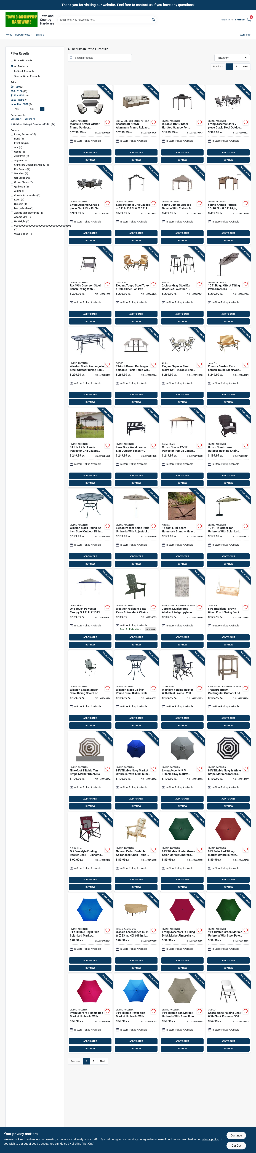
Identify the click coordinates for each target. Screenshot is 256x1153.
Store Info (245, 34)
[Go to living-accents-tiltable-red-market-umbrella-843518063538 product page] (90, 1013)
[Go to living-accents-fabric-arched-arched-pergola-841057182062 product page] (228, 205)
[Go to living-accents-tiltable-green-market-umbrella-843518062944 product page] (228, 932)
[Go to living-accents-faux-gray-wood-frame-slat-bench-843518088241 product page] (136, 447)
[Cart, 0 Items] (249, 20)
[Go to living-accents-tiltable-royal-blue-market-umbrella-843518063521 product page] (136, 1013)
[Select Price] (42, 109)
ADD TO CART (90, 152)
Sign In (225, 19)
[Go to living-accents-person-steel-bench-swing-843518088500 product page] (90, 286)
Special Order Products (27, 76)
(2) (22, 169)
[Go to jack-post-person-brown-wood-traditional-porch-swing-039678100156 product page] (228, 609)
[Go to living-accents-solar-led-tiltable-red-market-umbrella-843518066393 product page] (228, 852)
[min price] (17, 109)
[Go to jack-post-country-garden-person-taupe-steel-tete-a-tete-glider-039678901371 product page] (136, 286)
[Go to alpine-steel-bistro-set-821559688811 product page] (182, 367)
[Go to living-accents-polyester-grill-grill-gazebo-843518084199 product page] (90, 447)
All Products (21, 66)
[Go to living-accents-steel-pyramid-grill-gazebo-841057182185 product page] (136, 205)
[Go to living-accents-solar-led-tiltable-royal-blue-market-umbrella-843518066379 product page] (90, 932)
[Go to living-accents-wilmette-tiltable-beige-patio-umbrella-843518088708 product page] (136, 528)
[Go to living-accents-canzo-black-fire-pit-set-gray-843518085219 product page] (90, 205)
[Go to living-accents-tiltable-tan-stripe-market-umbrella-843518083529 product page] (90, 771)
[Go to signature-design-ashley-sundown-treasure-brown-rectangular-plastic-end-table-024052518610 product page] (228, 690)
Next (245, 66)
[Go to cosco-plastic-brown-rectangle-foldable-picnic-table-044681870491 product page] (136, 367)
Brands (40, 34)
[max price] (32, 109)
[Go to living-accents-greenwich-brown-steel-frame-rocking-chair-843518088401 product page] (228, 447)
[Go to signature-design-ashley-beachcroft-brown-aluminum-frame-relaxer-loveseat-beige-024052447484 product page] (136, 124)
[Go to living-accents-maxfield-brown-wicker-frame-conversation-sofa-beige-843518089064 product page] (90, 124)
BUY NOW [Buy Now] (90, 160)
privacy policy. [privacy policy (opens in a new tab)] (210, 1139)
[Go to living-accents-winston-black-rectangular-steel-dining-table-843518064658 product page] (90, 367)
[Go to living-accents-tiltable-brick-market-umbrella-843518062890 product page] (182, 932)
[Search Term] (107, 19)
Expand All (30, 119)
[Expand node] (12, 124)
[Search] (153, 19)
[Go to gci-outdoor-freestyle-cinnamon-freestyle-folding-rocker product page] (90, 852)
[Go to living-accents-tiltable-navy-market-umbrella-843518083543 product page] (136, 771)
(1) (19, 190)
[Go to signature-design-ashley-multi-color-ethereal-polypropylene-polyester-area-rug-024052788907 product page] (182, 609)
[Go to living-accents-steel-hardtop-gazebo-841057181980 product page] (182, 124)
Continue (236, 1135)
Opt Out (236, 1145)
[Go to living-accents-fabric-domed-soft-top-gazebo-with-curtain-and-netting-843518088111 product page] (182, 205)
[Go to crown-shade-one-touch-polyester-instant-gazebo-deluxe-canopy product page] (182, 447)
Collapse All (16, 119)
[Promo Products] (12, 60)
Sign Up (240, 19)
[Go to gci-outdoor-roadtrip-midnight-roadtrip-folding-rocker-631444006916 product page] (182, 690)
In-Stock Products (24, 71)
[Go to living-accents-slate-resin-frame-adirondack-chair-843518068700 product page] (136, 609)
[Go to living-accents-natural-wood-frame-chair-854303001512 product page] (136, 852)
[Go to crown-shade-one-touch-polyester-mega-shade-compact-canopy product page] (90, 609)
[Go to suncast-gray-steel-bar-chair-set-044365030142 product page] (182, 286)
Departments (22, 34)
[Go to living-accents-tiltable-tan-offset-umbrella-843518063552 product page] (228, 528)
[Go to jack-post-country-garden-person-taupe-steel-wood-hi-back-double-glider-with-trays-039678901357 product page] (228, 367)
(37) (25, 134)
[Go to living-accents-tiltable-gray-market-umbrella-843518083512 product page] (182, 771)
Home (9, 34)
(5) (19, 138)
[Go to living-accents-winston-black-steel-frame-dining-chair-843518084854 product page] (90, 690)
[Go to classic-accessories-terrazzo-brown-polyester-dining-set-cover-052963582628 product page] (136, 932)
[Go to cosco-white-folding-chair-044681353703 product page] (228, 1013)
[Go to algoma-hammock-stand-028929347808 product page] (182, 528)
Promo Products (23, 60)
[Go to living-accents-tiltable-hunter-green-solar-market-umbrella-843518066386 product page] (182, 852)
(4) (18, 147)
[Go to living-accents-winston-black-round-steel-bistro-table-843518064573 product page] (136, 690)
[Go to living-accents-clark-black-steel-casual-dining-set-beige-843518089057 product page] (228, 124)
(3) (19, 151)
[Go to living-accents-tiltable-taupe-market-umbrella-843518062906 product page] (182, 1013)
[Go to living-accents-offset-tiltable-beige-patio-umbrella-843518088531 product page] (228, 286)
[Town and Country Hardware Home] (22, 19)
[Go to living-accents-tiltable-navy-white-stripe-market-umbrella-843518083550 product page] (228, 771)
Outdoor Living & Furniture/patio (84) (34, 124)
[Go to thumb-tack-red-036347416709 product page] (90, 528)
